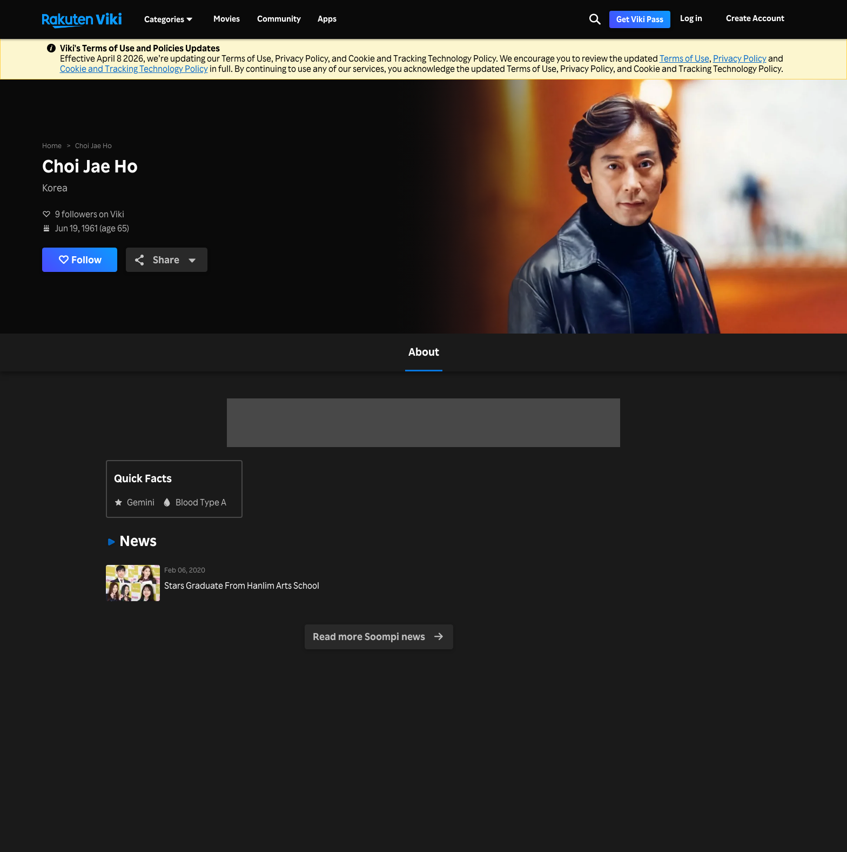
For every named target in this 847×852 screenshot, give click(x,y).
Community (279, 19)
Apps (327, 19)
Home (52, 145)
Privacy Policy (740, 58)
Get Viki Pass (639, 19)
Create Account (755, 18)
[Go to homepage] (81, 19)
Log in (691, 18)
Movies (226, 19)
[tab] (423, 352)
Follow (80, 259)
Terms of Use (684, 58)
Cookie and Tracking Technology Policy (134, 68)
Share (165, 259)
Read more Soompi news (378, 636)
